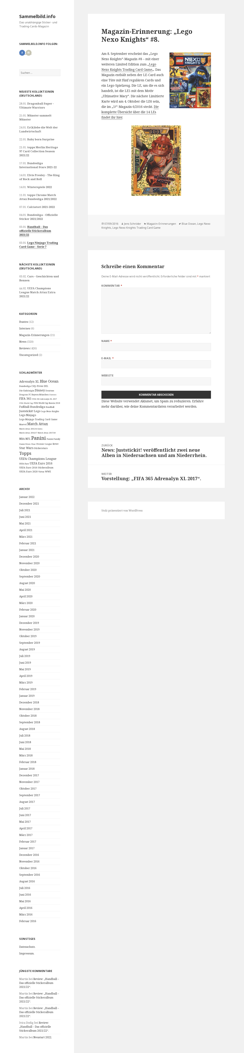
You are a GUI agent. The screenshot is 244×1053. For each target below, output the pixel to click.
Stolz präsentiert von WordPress (122, 510)
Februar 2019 (27, 689)
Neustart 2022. (42, 1037)
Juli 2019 (24, 656)
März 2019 (26, 682)
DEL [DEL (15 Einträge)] (46, 386)
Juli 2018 (24, 735)
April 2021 (25, 530)
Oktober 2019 (28, 636)
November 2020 (29, 563)
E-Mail (107, 358)
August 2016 (27, 881)
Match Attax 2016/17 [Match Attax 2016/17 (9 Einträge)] (28, 432)
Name (106, 341)
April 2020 (25, 596)
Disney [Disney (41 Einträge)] (40, 390)
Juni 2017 (25, 815)
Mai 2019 (25, 669)
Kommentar (111, 285)
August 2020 (27, 583)
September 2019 (29, 643)
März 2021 (26, 537)
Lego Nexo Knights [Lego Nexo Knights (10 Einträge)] (50, 411)
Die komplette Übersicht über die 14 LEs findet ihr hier (130, 112)
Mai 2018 (25, 749)
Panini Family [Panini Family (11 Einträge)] (53, 439)
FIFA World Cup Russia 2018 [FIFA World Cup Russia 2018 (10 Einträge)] (47, 403)
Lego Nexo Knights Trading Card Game (136, 227)
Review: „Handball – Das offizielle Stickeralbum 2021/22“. (39, 983)
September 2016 (29, 875)
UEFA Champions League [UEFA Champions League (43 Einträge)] (37, 458)
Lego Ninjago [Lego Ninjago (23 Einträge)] (27, 415)
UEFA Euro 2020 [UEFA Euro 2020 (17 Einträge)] (28, 471)
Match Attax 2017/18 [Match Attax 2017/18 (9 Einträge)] (46, 432)
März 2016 (26, 914)
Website (107, 375)
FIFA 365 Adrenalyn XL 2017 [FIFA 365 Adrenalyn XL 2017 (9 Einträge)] (44, 399)
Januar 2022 (27, 497)
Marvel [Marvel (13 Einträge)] (23, 424)
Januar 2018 (27, 768)
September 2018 (29, 722)
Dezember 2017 (29, 775)
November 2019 (29, 629)
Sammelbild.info (37, 16)
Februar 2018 (27, 762)
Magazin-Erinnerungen (34, 335)
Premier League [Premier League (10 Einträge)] (44, 444)
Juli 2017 (24, 808)
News (22, 341)
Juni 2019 (25, 662)
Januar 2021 (27, 550)
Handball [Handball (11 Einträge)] (50, 407)
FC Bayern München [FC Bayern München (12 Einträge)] (39, 394)
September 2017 (29, 795)
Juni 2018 (25, 742)
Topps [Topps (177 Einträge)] (25, 453)
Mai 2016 (25, 901)
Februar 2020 (27, 609)
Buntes (23, 322)
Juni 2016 (25, 894)
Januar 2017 (27, 848)
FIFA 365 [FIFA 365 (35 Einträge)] (25, 398)
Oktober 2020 (28, 570)
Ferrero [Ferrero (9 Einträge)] (52, 394)
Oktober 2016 (28, 868)
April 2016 (25, 908)
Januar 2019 (27, 696)
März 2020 (26, 603)
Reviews (24, 348)
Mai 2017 (25, 822)
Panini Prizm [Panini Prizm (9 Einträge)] (25, 444)
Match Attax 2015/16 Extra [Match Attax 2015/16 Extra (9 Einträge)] (30, 428)
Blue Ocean (189, 224)
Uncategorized (28, 355)
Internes (24, 328)
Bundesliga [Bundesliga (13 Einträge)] (25, 386)
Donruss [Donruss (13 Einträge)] (49, 390)
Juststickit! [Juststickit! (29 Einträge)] (26, 411)
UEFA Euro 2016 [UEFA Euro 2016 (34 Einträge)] (41, 463)
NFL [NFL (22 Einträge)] (28, 439)
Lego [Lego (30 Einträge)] (37, 411)
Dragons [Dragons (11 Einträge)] (23, 394)
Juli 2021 (24, 510)
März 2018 (26, 755)
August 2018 (27, 729)
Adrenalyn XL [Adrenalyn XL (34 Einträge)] (29, 381)
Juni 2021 (25, 517)
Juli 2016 (24, 888)
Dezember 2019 (29, 623)
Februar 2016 (27, 921)
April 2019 (25, 676)
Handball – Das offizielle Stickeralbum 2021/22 (35, 231)
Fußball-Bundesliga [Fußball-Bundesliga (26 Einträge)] (32, 407)
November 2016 (29, 861)
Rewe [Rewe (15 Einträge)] (56, 443)
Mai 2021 (25, 523)
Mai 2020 (25, 590)
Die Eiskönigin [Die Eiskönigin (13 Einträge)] (26, 390)
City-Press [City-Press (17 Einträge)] (37, 386)
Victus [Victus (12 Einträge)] (41, 471)
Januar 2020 (27, 616)
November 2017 (29, 782)
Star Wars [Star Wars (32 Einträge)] (26, 448)
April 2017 (25, 828)
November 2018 (29, 709)
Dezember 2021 (29, 503)
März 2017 (26, 835)
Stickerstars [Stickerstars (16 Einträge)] (41, 448)
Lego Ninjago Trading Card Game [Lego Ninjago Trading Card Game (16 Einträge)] (38, 419)
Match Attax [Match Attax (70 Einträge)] (37, 423)
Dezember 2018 (29, 702)
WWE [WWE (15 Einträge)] (48, 471)
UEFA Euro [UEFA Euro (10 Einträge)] (24, 463)
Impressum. (26, 953)
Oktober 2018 (28, 715)
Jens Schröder (132, 224)
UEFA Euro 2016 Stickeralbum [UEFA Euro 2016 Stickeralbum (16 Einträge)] (36, 467)
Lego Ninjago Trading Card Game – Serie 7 (38, 245)
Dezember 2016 (29, 855)
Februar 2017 (27, 841)
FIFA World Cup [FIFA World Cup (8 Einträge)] (26, 403)
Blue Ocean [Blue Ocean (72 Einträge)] (49, 381)
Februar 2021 (27, 543)
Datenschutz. (27, 947)
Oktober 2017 (28, 788)
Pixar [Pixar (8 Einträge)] (33, 444)
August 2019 (27, 649)
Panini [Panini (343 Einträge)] (38, 438)
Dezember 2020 (29, 556)
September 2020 (29, 576)
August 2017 (27, 802)
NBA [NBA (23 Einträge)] (22, 439)
